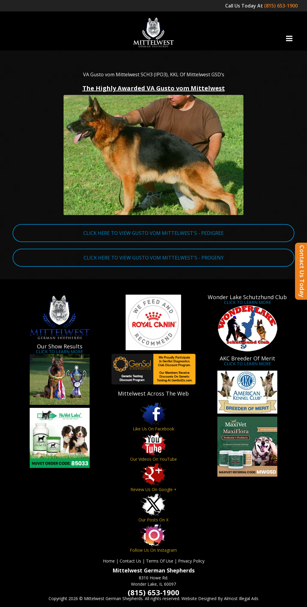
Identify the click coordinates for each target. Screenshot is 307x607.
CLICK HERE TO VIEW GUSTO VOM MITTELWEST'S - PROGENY (154, 257)
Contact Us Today (302, 271)
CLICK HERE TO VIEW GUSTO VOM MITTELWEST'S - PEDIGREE (153, 233)
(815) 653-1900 (281, 5)
